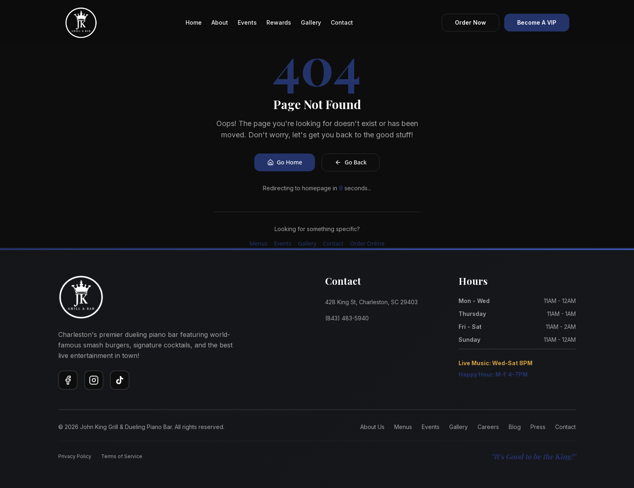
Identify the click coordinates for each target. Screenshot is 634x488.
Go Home (284, 162)
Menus (258, 243)
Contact (342, 22)
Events (247, 22)
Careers (488, 426)
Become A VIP (536, 22)
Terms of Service (121, 456)
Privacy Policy (74, 456)
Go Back (350, 162)
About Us (372, 426)
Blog (515, 426)
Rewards (278, 22)
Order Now (470, 22)
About (219, 22)
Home (194, 22)
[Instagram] (94, 380)
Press (537, 426)
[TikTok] (119, 380)
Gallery (311, 22)
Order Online (367, 243)
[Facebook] (68, 380)
